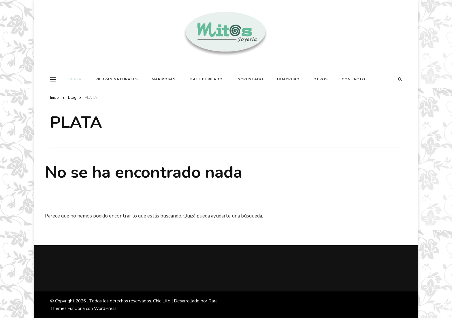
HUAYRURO (288, 79)
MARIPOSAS (164, 79)
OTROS (320, 79)
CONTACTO (353, 79)
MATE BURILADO (206, 79)
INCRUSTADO (249, 79)
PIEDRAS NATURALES (116, 79)
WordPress (105, 308)
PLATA (75, 79)
